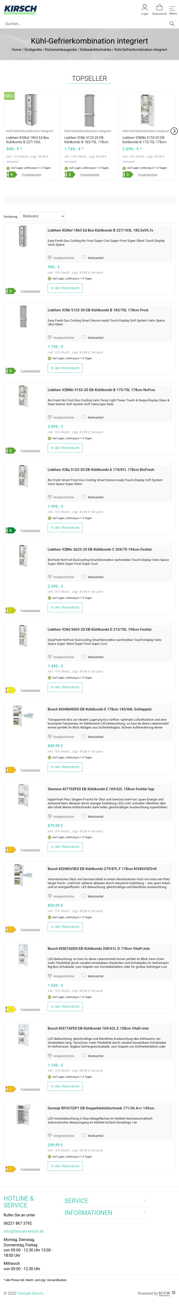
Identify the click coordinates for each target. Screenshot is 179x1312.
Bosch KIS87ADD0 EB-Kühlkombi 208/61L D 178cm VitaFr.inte (99, 948)
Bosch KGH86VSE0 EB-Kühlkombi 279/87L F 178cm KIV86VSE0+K (102, 869)
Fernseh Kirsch (30, 1293)
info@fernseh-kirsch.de (24, 1231)
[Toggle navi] (172, 10)
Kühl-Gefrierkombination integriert (29, 131)
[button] (174, 131)
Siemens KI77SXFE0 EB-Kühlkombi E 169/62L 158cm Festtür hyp (101, 789)
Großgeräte (33, 50)
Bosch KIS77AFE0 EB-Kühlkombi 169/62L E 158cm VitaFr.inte (98, 1028)
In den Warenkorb (65, 288)
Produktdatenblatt (31, 174)
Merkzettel (92, 258)
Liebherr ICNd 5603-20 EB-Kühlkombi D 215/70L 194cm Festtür (100, 629)
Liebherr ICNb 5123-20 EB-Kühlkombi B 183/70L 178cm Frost (86, 142)
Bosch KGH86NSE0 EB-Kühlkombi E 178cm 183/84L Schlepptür (100, 709)
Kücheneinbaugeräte (61, 50)
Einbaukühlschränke (95, 50)
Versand (12, 161)
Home (16, 50)
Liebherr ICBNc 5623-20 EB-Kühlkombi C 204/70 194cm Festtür (100, 549)
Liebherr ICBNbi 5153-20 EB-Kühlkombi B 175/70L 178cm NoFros (144, 142)
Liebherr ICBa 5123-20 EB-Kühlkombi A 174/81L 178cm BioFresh (101, 469)
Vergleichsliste (61, 258)
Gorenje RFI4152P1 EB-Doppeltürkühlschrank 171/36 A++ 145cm (101, 1108)
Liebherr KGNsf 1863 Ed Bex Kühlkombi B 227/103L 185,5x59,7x (27, 142)
